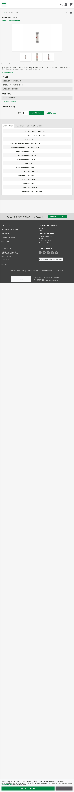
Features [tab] (20, 126)
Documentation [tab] (34, 126)
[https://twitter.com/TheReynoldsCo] (45, 252)
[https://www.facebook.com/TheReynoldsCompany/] (41, 252)
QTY (19, 113)
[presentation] (7, 126)
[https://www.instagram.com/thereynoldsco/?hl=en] (53, 252)
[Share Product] (67, 13)
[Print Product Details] (71, 13)
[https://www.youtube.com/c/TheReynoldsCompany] (57, 252)
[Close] (64, 789)
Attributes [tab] (8, 126)
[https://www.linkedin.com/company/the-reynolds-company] (49, 252)
